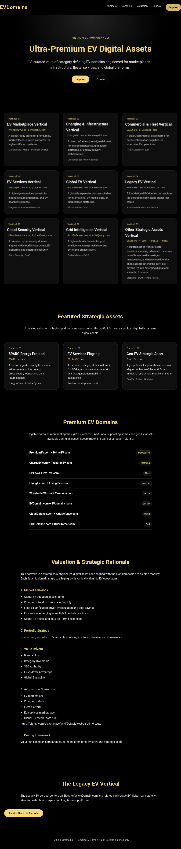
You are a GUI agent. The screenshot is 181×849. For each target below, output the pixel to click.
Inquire (173, 7)
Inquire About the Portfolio (23, 813)
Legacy (157, 6)
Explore (101, 79)
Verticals (111, 6)
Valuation (142, 6)
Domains (126, 6)
